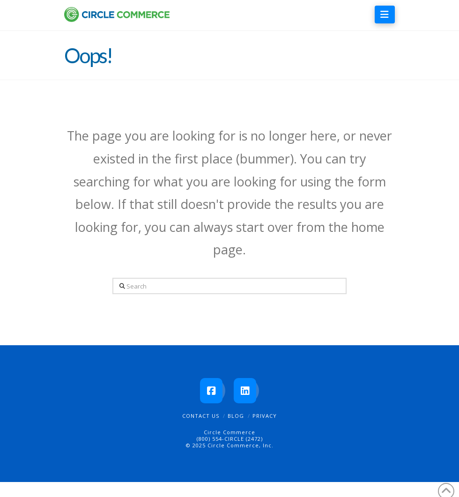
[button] (385, 14)
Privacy (264, 415)
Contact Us (200, 415)
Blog (236, 415)
